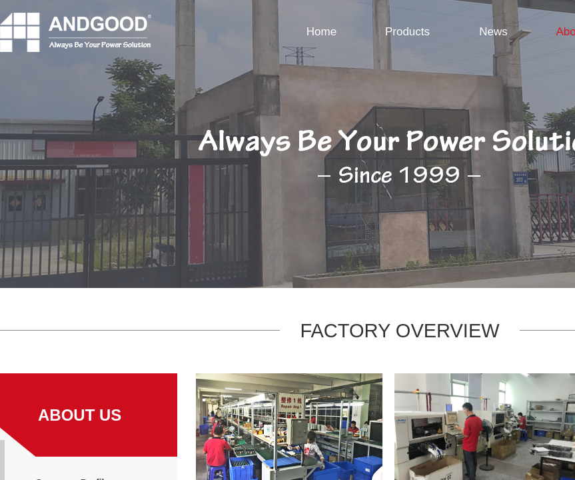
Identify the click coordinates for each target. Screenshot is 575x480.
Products (407, 31)
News (493, 31)
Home (321, 31)
